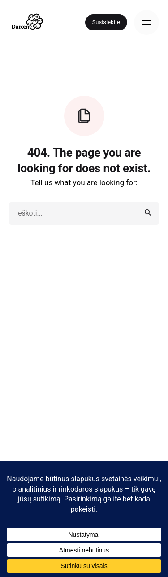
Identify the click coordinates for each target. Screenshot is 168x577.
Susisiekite (106, 22)
